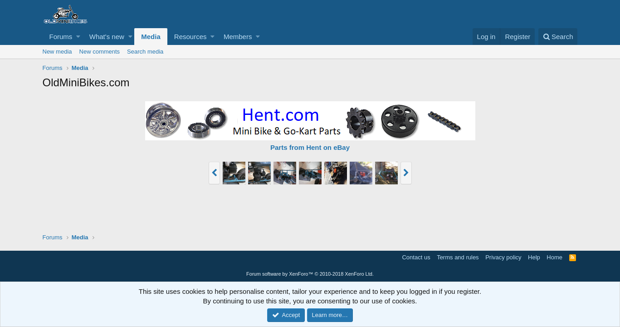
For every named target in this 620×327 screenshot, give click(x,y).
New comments (99, 51)
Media (151, 36)
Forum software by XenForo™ (310, 274)
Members (238, 36)
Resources (190, 36)
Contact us (416, 257)
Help (534, 257)
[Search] (558, 36)
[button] (78, 36)
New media (57, 51)
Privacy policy (503, 257)
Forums (61, 36)
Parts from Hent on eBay (310, 147)
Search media (145, 51)
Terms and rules (457, 257)
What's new (106, 36)
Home (554, 257)
